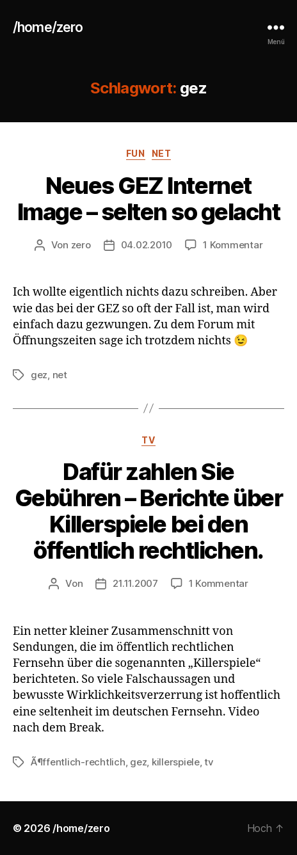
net (162, 153)
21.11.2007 (135, 583)
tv (148, 440)
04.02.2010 (146, 245)
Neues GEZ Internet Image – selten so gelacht (148, 199)
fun (135, 153)
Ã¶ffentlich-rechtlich (78, 762)
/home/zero (48, 27)
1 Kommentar (232, 245)
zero (81, 245)
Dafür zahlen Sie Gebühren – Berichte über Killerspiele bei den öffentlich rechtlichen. (148, 511)
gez (39, 375)
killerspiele (176, 762)
